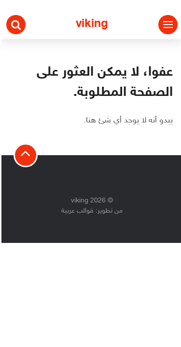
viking (90, 24)
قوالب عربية (76, 211)
